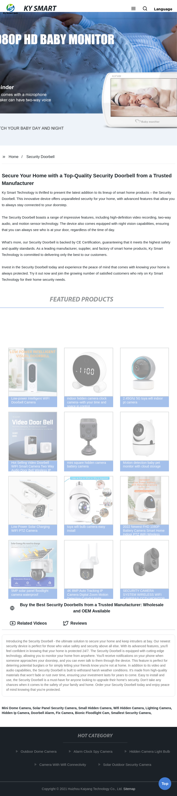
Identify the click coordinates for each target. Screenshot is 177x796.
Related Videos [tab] (28, 623)
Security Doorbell (41, 157)
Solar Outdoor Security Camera (128, 764)
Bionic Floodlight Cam (92, 713)
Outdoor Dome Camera (40, 751)
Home (14, 157)
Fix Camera (64, 713)
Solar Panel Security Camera (55, 708)
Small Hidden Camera (95, 708)
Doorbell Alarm (42, 713)
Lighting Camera (158, 708)
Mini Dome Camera (16, 708)
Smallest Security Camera (131, 713)
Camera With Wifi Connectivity (63, 764)
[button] (133, 9)
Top (165, 784)
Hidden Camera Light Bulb (150, 751)
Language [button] (163, 9)
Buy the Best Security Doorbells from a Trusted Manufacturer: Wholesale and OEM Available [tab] (87, 608)
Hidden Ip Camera (15, 713)
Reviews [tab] (75, 623)
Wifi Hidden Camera (128, 708)
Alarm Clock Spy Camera (94, 751)
